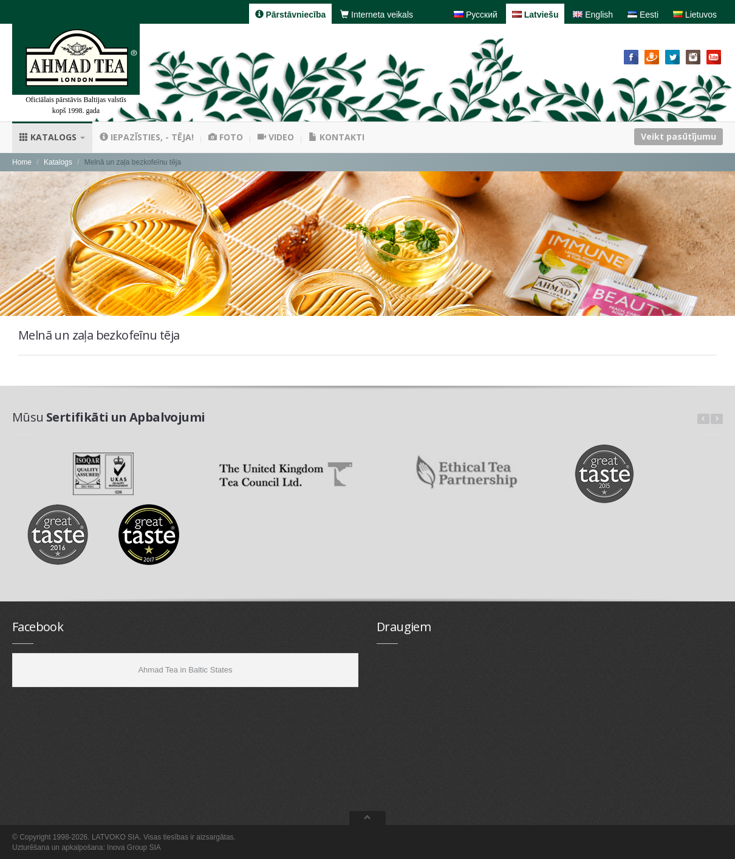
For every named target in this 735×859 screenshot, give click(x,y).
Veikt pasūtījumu (678, 136)
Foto (225, 137)
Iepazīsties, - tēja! (147, 137)
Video (276, 137)
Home (22, 162)
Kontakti (336, 137)
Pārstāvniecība (290, 14)
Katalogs (52, 137)
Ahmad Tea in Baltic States (185, 669)
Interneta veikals (376, 14)
